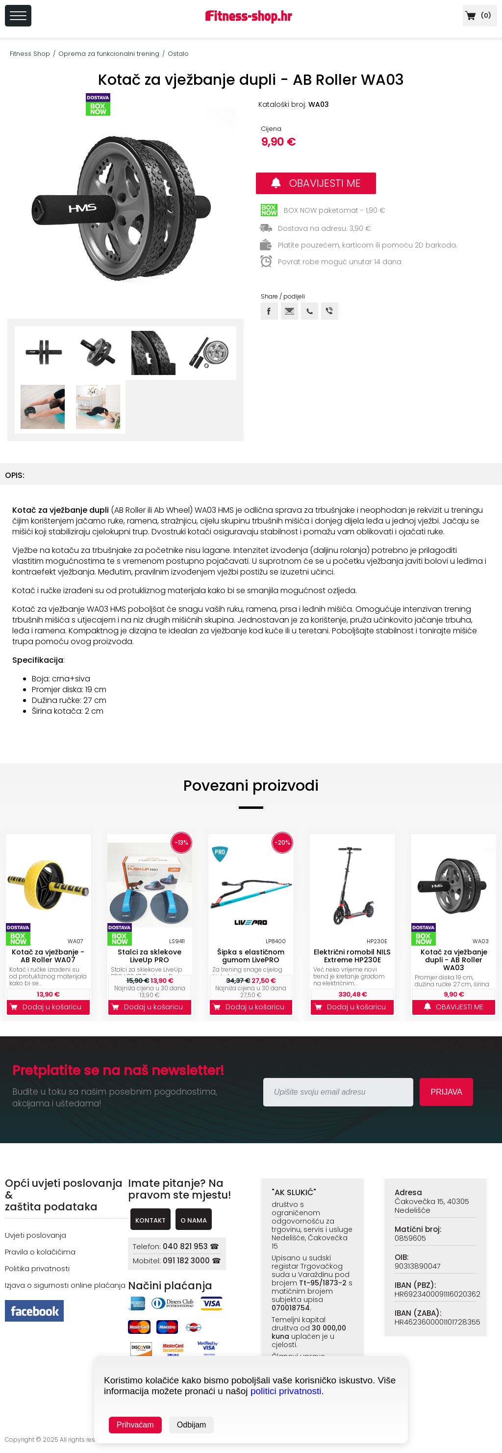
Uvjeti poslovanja (35, 1235)
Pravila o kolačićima (40, 1252)
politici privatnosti (286, 1391)
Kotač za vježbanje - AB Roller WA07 (48, 956)
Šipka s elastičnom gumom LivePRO (250, 956)
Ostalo (178, 53)
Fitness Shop (30, 53)
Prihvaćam (135, 1425)
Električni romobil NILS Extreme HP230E (352, 956)
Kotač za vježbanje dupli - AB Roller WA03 (454, 960)
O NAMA (193, 1220)
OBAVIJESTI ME (316, 183)
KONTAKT (150, 1220)
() (477, 15)
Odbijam (191, 1425)
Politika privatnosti (37, 1268)
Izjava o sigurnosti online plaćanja (65, 1285)
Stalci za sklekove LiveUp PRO (149, 956)
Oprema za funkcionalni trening (108, 53)
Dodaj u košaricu (48, 1007)
